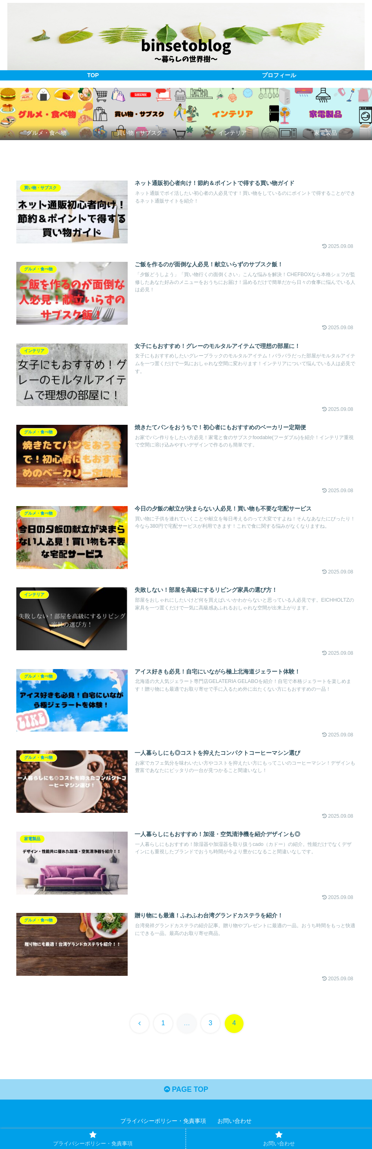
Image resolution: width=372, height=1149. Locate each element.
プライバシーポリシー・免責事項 (163, 1123)
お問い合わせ (234, 1123)
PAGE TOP (185, 1092)
